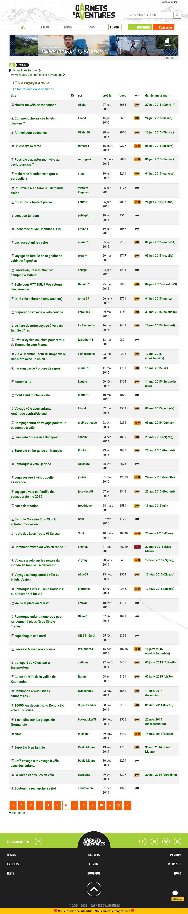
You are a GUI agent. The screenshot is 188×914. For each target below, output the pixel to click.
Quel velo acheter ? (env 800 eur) (38, 299)
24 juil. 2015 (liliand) (158, 118)
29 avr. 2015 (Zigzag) (159, 437)
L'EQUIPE (175, 855)
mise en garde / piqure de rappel (38, 368)
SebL (81, 519)
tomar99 (83, 298)
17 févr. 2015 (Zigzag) (159, 560)
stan (81, 173)
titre (13, 95)
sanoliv (82, 437)
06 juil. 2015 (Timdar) (159, 159)
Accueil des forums (24, 70)
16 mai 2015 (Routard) (160, 325)
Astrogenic (85, 159)
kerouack (84, 312)
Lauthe (82, 202)
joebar (82, 477)
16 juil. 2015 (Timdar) (159, 132)
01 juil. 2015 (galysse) (160, 173)
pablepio (83, 215)
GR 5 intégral (86, 635)
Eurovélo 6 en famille (30, 747)
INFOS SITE (174, 864)
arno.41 (83, 229)
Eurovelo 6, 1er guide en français (38, 451)
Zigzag (82, 560)
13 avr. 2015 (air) (156, 505)
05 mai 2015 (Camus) (159, 422)
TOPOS (68, 27)
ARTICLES (13, 864)
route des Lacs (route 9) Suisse (37, 533)
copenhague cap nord (30, 636)
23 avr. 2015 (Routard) (160, 491)
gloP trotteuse (87, 422)
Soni (81, 533)
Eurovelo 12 (23, 382)
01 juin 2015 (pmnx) (158, 298)
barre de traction (27, 506)
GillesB (82, 616)
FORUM (115, 27)
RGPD (177, 873)
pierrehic (84, 589)
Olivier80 (84, 132)
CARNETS (94, 855)
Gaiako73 (84, 284)
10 (101, 805)
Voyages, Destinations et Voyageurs (38, 75)
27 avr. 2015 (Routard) (160, 450)
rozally (82, 255)
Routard (83, 450)
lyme (18, 734)
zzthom (83, 662)
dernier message (156, 95)
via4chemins (86, 354)
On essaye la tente (28, 146)
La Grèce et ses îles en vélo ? (35, 775)
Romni (82, 676)
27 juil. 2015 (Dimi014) (160, 104)
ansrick (83, 547)
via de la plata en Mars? (32, 603)
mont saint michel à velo (32, 395)
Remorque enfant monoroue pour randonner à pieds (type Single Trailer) (37, 621)
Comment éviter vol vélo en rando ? (40, 547)
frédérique (85, 505)
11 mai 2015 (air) (156, 368)
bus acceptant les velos (31, 242)
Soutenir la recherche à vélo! (35, 788)
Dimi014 (83, 146)
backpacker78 (87, 719)
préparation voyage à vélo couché (39, 312)
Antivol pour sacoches (31, 133)
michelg (83, 734)
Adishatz (84, 464)
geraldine (84, 775)
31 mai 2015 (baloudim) (161, 312)
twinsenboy (85, 691)
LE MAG (44, 27)
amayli (82, 603)
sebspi (82, 270)
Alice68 (83, 574)
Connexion (166, 27)
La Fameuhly (86, 325)
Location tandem (27, 216)
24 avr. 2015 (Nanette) (160, 477)
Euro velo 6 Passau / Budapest (37, 437)
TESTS (91, 27)
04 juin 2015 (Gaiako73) (161, 284)
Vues (123, 95)
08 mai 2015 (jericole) (159, 408)
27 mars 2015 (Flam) (159, 533)
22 (118, 805)
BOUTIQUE (143, 27)
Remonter (18, 813)
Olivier (82, 104)
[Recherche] (150, 15)
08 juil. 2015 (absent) (159, 146)
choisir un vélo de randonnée (35, 105)
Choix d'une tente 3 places (34, 202)
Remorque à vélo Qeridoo (33, 464)
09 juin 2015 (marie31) (160, 242)
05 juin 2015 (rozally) (159, 255)
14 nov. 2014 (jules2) (159, 734)
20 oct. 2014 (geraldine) (161, 775)
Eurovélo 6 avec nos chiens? (35, 649)
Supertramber (87, 705)
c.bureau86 (85, 788)
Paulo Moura (86, 747)
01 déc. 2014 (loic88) (159, 705)
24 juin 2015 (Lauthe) (159, 202)
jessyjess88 (86, 491)
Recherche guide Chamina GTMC (38, 229)
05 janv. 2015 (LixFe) (159, 676)
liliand (82, 118)
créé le (107, 95)
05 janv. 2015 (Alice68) (160, 662)
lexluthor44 (85, 339)
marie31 (83, 242)
